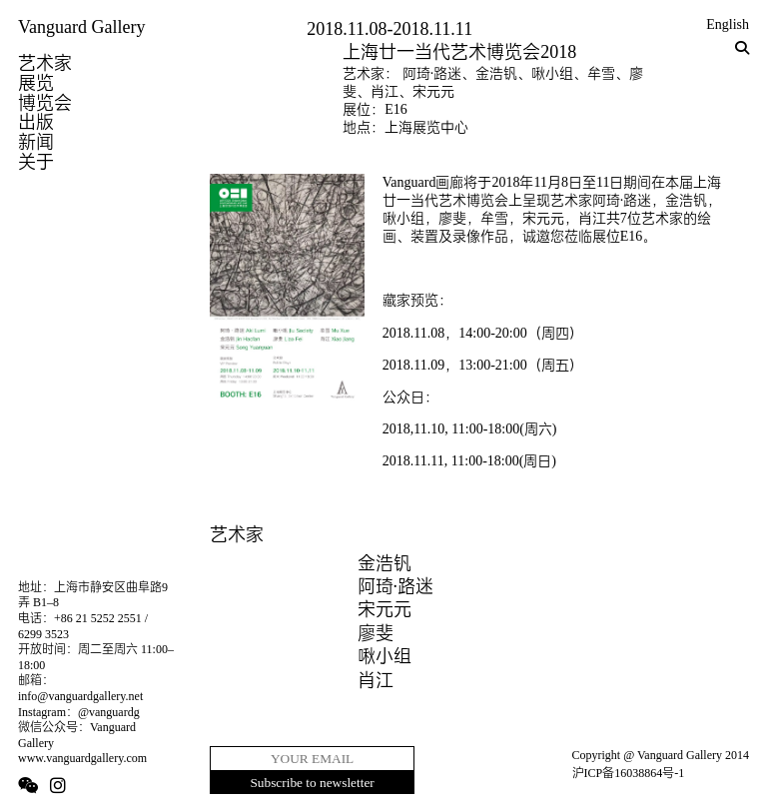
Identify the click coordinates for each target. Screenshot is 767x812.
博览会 (45, 103)
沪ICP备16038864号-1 (628, 773)
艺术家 (45, 63)
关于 (36, 162)
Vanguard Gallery (81, 27)
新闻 (36, 142)
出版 (36, 122)
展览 (36, 83)
